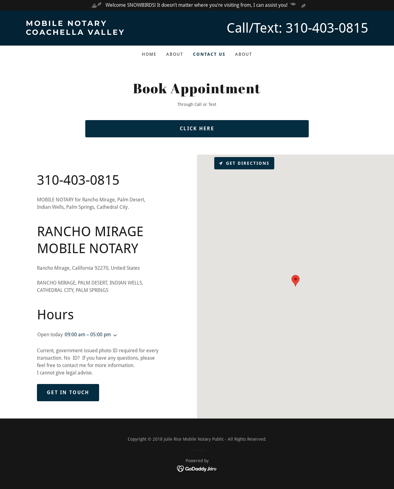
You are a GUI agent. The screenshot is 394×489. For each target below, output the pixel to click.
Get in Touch (68, 392)
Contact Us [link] (209, 54)
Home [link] (149, 54)
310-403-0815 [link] (327, 28)
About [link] (174, 54)
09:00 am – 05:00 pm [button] (88, 334)
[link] (111, 33)
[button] (113, 335)
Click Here (197, 128)
